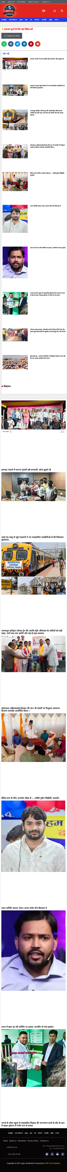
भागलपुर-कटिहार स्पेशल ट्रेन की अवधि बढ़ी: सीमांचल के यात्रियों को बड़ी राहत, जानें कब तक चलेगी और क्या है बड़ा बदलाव (46, 113)
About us (11, 2)
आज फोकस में (13, 20)
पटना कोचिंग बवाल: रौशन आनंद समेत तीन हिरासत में (45, 206)
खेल (26, 20)
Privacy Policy (33, 2)
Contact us (46, 2)
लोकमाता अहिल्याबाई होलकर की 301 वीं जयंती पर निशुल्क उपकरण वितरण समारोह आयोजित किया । (47, 146)
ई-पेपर (56, 20)
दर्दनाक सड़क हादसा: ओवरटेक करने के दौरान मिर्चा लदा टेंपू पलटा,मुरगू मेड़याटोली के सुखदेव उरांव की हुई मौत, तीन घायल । (48, 331)
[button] (62, 11)
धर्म (31, 20)
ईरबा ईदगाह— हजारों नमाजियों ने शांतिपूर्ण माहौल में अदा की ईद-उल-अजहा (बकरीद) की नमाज (47, 357)
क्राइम (20, 20)
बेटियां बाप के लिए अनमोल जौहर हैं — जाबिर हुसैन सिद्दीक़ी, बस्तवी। (30, 797)
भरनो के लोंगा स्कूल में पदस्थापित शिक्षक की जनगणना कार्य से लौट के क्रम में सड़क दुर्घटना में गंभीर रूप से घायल (47, 294)
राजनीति (44, 20)
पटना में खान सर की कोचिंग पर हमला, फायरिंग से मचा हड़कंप (48, 248)
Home (3, 2)
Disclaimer (21, 2)
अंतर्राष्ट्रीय (3, 20)
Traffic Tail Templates (52, 1163)
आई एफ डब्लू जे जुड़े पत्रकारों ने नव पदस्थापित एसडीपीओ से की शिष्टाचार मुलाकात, (32, 538)
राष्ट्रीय (50, 20)
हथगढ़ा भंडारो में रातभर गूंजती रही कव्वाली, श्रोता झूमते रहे (47, 59)
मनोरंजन (36, 20)
